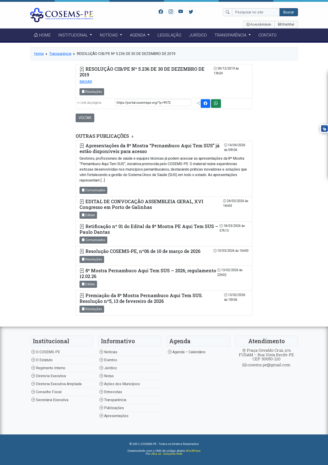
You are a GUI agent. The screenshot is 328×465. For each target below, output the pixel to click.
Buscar (288, 12)
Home (42, 35)
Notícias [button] (109, 35)
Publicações (112, 408)
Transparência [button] (231, 35)
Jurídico (198, 35)
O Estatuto (42, 360)
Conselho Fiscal (46, 392)
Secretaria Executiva (49, 400)
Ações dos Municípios (120, 384)
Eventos (108, 360)
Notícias (108, 352)
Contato (268, 35)
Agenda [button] (138, 35)
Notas (107, 376)
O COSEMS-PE (45, 352)
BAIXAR (85, 82)
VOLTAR (85, 118)
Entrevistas (111, 392)
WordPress (193, 450)
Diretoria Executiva (48, 376)
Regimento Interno (48, 368)
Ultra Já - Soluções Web (166, 453)
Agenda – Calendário (186, 352)
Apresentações (114, 416)
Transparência (60, 54)
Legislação (169, 35)
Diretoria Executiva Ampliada (56, 384)
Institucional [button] (73, 35)
